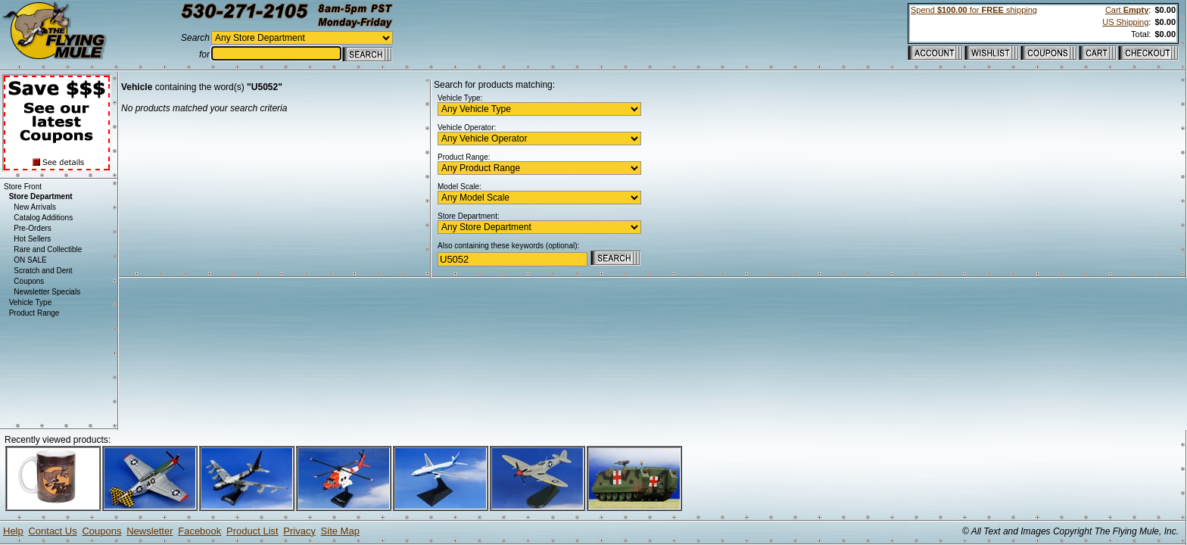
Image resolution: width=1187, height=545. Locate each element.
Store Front (23, 186)
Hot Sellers (32, 239)
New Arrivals (35, 207)
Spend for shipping (974, 9)
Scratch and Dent (43, 270)
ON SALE (30, 260)
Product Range (34, 313)
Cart (1126, 9)
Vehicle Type (30, 302)
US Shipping (1125, 21)
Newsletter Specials (47, 292)
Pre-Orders (32, 228)
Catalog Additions (43, 217)
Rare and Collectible (48, 249)
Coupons (29, 281)
